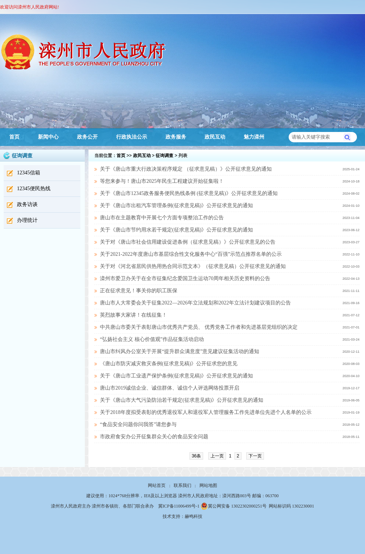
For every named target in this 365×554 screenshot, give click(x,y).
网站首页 (157, 485)
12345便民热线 (34, 188)
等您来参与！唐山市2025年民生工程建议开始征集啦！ (162, 181)
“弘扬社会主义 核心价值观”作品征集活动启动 (152, 339)
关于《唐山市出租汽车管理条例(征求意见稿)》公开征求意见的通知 (176, 205)
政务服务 (176, 137)
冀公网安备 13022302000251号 (234, 506)
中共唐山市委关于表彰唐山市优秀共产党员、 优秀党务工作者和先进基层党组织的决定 (199, 327)
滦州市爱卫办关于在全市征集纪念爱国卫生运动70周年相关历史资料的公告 (185, 278)
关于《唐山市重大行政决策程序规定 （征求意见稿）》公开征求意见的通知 (186, 169)
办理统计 (27, 220)
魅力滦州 (254, 137)
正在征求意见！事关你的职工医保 (138, 290)
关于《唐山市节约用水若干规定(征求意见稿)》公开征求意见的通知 (176, 230)
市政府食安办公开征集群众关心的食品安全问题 (154, 436)
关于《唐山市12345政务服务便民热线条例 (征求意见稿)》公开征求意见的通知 (189, 193)
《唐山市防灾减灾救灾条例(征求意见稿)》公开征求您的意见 (168, 363)
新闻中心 (48, 137)
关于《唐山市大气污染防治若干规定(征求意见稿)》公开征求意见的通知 (181, 400)
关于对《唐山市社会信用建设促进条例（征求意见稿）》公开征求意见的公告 (187, 242)
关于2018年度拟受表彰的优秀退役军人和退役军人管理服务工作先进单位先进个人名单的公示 (206, 412)
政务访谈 (27, 204)
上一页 (217, 456)
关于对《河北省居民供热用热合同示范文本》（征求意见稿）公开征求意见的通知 (193, 266)
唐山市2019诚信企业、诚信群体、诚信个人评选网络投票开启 (169, 388)
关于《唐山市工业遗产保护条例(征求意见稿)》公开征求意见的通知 (176, 376)
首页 (14, 137)
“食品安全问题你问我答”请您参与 (138, 424)
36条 (196, 456)
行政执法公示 (131, 137)
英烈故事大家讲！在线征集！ (133, 315)
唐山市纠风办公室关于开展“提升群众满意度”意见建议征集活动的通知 (179, 351)
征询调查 (164, 155)
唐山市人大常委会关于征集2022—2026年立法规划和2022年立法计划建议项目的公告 (195, 303)
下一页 (255, 456)
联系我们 (182, 485)
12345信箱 (28, 172)
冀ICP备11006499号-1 (178, 506)
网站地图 (208, 485)
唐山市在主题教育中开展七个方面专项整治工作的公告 (162, 217)
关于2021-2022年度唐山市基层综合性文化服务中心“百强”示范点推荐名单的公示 (191, 254)
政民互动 (215, 137)
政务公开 (87, 137)
